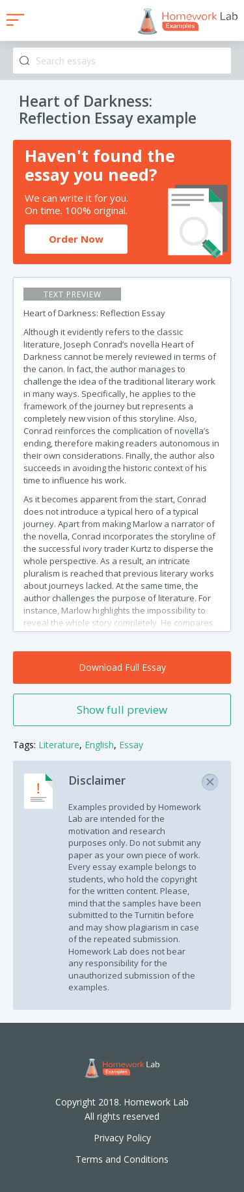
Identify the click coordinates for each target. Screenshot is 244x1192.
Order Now (76, 238)
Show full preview (122, 709)
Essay (131, 744)
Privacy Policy (122, 1137)
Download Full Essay (122, 667)
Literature (58, 744)
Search (24, 61)
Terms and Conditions (122, 1159)
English (99, 744)
